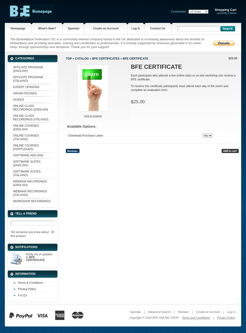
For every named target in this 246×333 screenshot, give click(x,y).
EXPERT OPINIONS (26, 87)
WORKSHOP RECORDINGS (32, 201)
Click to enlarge (93, 115)
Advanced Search (159, 312)
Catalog (82, 58)
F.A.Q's (22, 295)
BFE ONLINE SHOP (166, 317)
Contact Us (157, 28)
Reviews (183, 312)
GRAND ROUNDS (25, 93)
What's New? (47, 28)
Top (69, 58)
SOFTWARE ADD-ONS (28, 155)
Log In (135, 28)
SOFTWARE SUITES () (27, 163)
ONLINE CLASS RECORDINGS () (30, 107)
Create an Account (106, 28)
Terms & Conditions (30, 282)
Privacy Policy (27, 289)
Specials (73, 28)
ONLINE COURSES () (26, 127)
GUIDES (18, 99)
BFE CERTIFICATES (105, 58)
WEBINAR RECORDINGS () (30, 183)
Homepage (18, 28)
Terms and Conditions (196, 317)
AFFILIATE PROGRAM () (28, 69)
